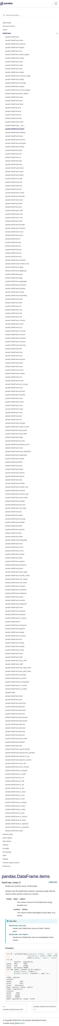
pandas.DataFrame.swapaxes (16, 604)
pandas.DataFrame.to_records (16, 816)
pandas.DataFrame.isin (13, 164)
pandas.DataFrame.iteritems (15, 132)
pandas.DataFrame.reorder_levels (17, 575)
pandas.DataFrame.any (13, 310)
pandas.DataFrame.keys (14, 136)
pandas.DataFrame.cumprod (15, 338)
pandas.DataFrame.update (14, 646)
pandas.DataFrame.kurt (13, 356)
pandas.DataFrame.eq (13, 256)
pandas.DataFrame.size (13, 69)
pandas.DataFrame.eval (13, 352)
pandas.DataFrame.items (14, 129)
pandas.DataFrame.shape (14, 72)
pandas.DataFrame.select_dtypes (17, 54)
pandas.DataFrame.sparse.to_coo (17, 756)
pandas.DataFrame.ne (13, 253)
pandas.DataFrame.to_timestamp (17, 682)
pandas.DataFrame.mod (14, 200)
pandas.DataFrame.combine (15, 260)
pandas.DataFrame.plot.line (15, 731)
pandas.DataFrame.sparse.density (17, 749)
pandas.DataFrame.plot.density (16, 717)
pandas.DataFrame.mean (14, 370)
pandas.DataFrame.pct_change (16, 384)
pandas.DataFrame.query (14, 175)
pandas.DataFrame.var (13, 419)
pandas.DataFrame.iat (13, 111)
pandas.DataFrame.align (14, 437)
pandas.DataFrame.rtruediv (15, 225)
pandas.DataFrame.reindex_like (16, 487)
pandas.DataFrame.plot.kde (15, 728)
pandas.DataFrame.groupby (15, 288)
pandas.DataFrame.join (13, 639)
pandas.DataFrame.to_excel (15, 792)
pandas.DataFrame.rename (15, 490)
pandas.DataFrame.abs (13, 303)
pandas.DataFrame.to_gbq (14, 813)
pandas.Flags (10, 692)
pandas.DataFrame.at (13, 108)
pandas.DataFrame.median (15, 373)
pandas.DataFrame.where (14, 168)
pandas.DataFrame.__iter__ (15, 125)
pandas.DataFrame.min (13, 377)
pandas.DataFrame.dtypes (14, 47)
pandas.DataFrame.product (15, 391)
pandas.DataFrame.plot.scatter (16, 738)
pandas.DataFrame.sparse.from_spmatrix (20, 753)
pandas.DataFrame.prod (14, 388)
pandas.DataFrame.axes (14, 62)
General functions (9, 26)
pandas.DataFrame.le (13, 246)
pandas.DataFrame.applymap (15, 271)
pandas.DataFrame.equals (14, 458)
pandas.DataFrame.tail (13, 154)
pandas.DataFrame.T (13, 621)
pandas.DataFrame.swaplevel (16, 593)
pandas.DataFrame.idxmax (15, 473)
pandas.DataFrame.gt (13, 242)
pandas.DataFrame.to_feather (16, 802)
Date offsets (7, 841)
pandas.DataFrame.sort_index (16, 582)
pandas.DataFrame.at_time (15, 441)
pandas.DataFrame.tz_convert (16, 685)
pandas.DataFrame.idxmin (14, 476)
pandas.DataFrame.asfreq (14, 650)
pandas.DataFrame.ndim (14, 65)
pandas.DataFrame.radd (14, 210)
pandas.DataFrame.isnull (14, 547)
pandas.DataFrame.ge (13, 249)
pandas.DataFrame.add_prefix (16, 430)
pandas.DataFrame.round (14, 402)
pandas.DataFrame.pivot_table (16, 572)
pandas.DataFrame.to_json (15, 795)
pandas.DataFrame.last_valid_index (18, 671)
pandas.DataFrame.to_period (15, 678)
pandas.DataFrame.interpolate (16, 540)
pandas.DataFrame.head (14, 104)
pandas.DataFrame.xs (13, 157)
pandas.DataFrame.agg (13, 278)
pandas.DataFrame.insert (14, 122)
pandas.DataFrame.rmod (14, 232)
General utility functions (11, 862)
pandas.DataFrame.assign (14, 632)
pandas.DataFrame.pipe (14, 274)
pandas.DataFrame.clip (13, 313)
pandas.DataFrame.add (13, 178)
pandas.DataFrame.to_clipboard (16, 824)
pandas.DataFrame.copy (14, 97)
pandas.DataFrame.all (13, 306)
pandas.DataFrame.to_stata (15, 809)
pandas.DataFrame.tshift (14, 664)
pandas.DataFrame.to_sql (14, 784)
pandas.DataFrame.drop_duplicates (18, 451)
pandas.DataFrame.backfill (14, 522)
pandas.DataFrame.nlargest (15, 586)
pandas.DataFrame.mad (14, 363)
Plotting (5, 859)
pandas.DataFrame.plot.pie (15, 735)
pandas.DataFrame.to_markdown (17, 827)
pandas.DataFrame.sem (14, 405)
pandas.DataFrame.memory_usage (18, 76)
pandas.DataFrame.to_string (15, 820)
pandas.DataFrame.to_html (15, 799)
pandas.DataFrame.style (14, 831)
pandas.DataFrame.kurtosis (15, 359)
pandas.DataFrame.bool (14, 100)
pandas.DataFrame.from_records (17, 767)
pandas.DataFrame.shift (13, 657)
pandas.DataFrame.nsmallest (15, 590)
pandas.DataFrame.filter (14, 462)
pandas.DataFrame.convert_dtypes (17, 90)
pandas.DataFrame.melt (14, 607)
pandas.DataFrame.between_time (17, 444)
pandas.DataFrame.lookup (14, 147)
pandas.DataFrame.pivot (14, 568)
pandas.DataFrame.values (14, 58)
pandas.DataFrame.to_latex (15, 806)
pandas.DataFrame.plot (13, 699)
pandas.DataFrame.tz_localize (16, 689)
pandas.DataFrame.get (13, 161)
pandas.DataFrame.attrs (14, 696)
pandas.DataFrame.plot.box (15, 714)
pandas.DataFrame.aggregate (16, 281)
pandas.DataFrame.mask (14, 171)
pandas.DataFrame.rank (14, 398)
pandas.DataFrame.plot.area (15, 703)
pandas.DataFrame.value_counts (17, 427)
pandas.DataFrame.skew (14, 409)
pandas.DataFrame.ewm (14, 299)
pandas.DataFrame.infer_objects (17, 93)
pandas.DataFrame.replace (15, 561)
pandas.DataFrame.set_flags (15, 83)
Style (4, 855)
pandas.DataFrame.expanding (16, 295)
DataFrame (7, 33)
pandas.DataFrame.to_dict (14, 788)
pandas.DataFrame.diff (13, 349)
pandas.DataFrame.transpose (16, 625)
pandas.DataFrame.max (14, 366)
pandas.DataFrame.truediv (14, 193)
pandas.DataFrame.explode (15, 611)
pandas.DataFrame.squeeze (15, 614)
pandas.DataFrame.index (14, 40)
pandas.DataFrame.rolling (14, 292)
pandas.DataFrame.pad (13, 558)
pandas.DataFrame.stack (14, 597)
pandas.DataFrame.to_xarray (15, 618)
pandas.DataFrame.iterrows (15, 139)
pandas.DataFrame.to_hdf (14, 781)
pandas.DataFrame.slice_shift (16, 660)
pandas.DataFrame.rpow (14, 235)
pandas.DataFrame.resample (15, 675)
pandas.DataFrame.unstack (15, 600)
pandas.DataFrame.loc (13, 115)
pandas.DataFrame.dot (13, 207)
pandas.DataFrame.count (14, 324)
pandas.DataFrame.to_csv (14, 777)
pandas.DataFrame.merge (14, 643)
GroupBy (6, 848)
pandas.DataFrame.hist (13, 746)
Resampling (7, 852)
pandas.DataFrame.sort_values (16, 579)
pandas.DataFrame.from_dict (15, 763)
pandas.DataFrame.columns (15, 44)
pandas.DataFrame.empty (14, 79)
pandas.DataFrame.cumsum (15, 341)
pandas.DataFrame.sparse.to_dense (18, 760)
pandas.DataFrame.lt (12, 239)
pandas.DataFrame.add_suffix (16, 434)
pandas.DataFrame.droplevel (15, 565)
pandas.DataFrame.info (13, 51)
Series (5, 30)
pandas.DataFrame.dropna (14, 529)
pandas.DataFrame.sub (13, 182)
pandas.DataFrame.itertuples (15, 143)
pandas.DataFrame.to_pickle (15, 774)
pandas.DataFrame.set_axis (15, 505)
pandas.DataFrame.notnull (14, 554)
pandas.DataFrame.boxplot (15, 742)
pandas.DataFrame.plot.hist (15, 724)
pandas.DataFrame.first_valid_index (18, 668)
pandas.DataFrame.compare (15, 636)
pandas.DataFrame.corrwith (15, 320)
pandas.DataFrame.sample (15, 501)
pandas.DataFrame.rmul (14, 217)
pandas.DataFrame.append (15, 629)
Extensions (7, 866)
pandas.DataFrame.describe (15, 345)
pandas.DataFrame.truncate (15, 519)
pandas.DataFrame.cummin (15, 334)
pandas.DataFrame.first (13, 466)
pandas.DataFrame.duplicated (16, 455)
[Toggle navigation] (56, 3)
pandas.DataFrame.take (14, 515)
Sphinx (17, 1023)
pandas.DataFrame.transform (15, 285)
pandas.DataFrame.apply (14, 267)
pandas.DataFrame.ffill (13, 533)
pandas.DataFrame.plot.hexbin (16, 721)
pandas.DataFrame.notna (14, 551)
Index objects (7, 838)
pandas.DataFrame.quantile (15, 395)
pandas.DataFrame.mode (14, 380)
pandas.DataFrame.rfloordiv (15, 228)
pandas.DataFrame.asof (14, 653)
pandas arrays (8, 834)
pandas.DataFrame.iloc (13, 118)
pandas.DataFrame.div (13, 189)
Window (5, 845)
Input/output (7, 23)
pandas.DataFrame (12, 37)
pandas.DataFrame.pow (13, 203)
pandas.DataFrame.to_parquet (16, 770)
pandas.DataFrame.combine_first (17, 264)
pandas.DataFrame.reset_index (16, 497)
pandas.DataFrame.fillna (14, 536)
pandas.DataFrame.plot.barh (15, 710)
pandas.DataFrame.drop (14, 448)
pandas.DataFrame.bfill (13, 526)
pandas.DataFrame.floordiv (15, 196)
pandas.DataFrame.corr (13, 317)
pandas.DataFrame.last (13, 480)
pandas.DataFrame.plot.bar (15, 706)
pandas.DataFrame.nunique (15, 423)
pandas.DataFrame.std (13, 416)
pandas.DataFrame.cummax (15, 331)
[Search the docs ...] (29, 15)
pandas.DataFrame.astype (14, 86)
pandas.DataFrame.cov (13, 327)
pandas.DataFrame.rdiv (13, 221)
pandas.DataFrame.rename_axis (17, 494)
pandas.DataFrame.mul (13, 186)
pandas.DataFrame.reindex (15, 483)
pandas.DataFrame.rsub (14, 214)
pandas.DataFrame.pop (13, 150)
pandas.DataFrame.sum (14, 412)
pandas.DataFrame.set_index (15, 508)
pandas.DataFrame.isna (13, 543)
